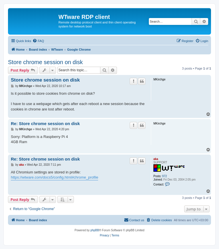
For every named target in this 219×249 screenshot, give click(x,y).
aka (155, 159)
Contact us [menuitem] (134, 220)
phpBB (94, 230)
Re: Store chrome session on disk (45, 123)
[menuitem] (38, 40)
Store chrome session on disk (45, 62)
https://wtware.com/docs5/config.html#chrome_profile (54, 177)
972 (164, 176)
